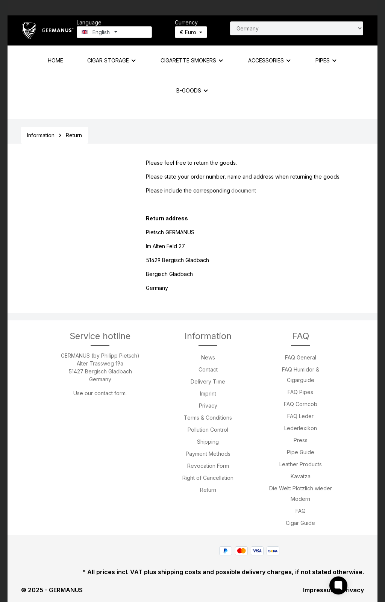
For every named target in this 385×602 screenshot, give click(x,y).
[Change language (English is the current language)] (114, 32)
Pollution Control (208, 429)
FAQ (301, 511)
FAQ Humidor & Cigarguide (300, 374)
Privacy (208, 405)
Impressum (319, 590)
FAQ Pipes (300, 392)
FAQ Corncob (300, 404)
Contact (208, 369)
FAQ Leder (300, 416)
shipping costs (179, 572)
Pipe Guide (300, 452)
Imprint (208, 393)
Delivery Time (208, 381)
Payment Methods (208, 453)
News (208, 357)
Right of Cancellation (207, 478)
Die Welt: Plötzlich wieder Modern (300, 493)
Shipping (208, 441)
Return (208, 490)
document (243, 190)
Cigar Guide (300, 523)
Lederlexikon (300, 428)
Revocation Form (208, 465)
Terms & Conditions (208, 417)
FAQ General (300, 357)
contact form (110, 393)
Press (301, 440)
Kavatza (301, 476)
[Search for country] (296, 28)
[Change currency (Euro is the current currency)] (191, 32)
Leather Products (300, 464)
